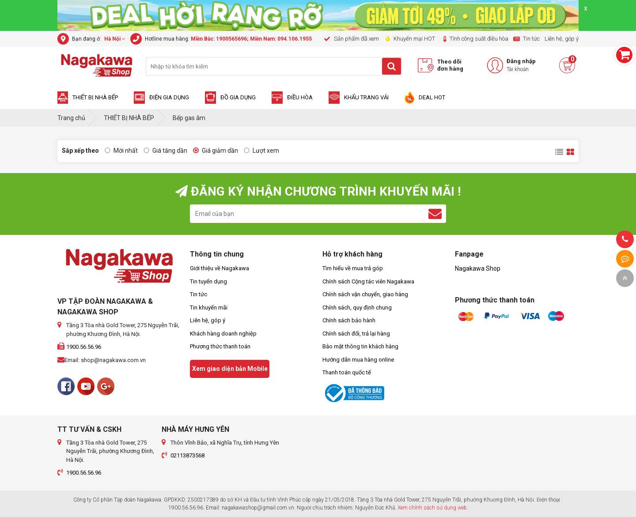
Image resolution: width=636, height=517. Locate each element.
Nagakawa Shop (477, 268)
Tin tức (198, 294)
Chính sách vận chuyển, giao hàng (365, 294)
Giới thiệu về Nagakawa (219, 268)
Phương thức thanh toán (220, 346)
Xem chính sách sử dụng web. (433, 508)
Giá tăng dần (165, 150)
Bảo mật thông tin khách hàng (360, 346)
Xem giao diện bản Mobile (230, 368)
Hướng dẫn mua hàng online (358, 359)
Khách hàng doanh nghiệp (223, 333)
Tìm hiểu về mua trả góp (352, 268)
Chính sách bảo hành (348, 320)
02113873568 (187, 455)
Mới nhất (121, 150)
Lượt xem (261, 150)
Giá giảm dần (215, 150)
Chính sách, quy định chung (357, 307)
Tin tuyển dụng (208, 281)
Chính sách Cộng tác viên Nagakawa (368, 281)
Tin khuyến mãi (208, 307)
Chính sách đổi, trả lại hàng (356, 333)
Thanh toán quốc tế (346, 372)
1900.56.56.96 (83, 346)
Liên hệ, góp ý (207, 320)
